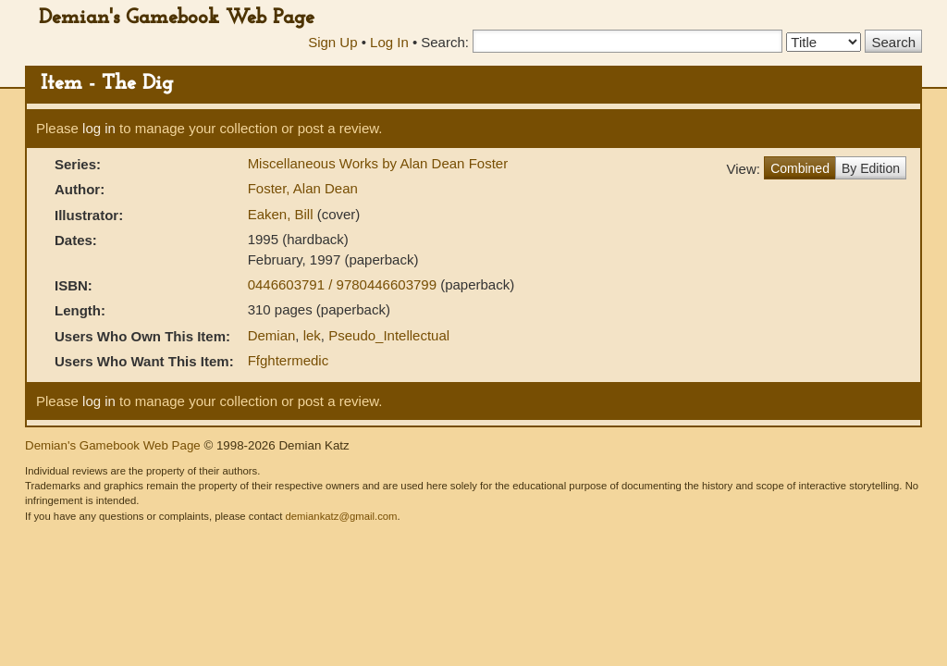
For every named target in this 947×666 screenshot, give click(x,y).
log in (99, 128)
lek (312, 335)
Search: (445, 42)
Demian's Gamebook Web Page (176, 18)
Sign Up (332, 42)
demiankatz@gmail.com (341, 516)
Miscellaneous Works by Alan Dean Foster (378, 163)
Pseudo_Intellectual (388, 335)
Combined (800, 168)
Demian (272, 335)
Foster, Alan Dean (303, 188)
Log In (389, 42)
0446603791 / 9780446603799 (344, 284)
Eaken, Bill (282, 214)
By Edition (871, 168)
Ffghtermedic (288, 360)
